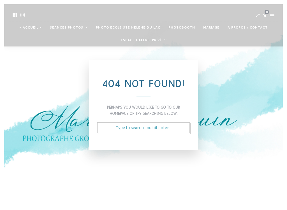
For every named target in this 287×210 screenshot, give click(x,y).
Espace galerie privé (141, 40)
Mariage (211, 27)
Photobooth (181, 27)
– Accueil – (30, 27)
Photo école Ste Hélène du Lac (128, 27)
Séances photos (66, 27)
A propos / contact (248, 27)
